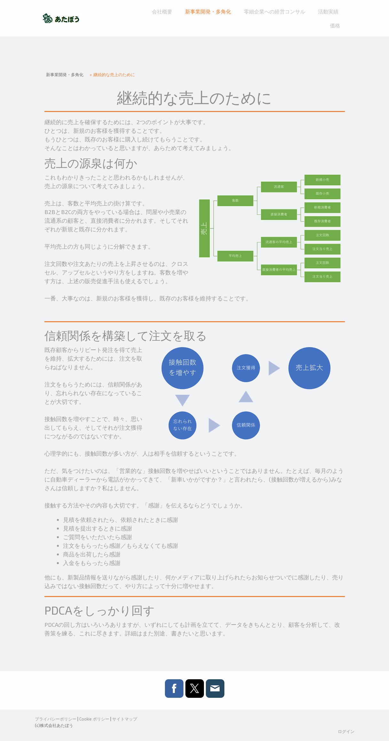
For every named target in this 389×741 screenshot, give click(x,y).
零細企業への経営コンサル (274, 11)
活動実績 (328, 11)
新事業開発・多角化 (208, 11)
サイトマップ (124, 718)
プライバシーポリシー (55, 718)
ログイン (346, 731)
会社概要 (162, 11)
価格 (335, 25)
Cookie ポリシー (94, 718)
